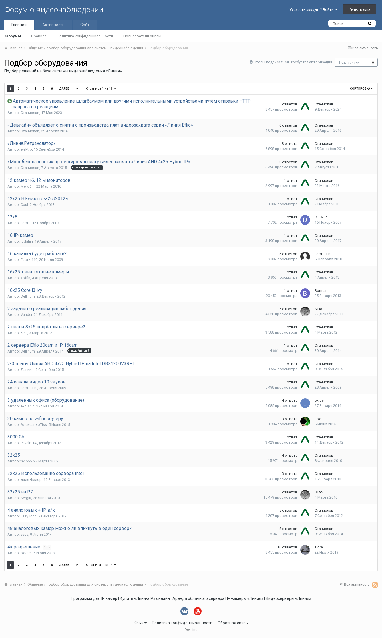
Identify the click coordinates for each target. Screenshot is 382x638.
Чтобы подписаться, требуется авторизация (293, 62)
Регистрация (359, 9)
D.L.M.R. (321, 217)
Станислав (30, 113)
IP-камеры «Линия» (245, 598)
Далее (64, 88)
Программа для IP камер (94, 598)
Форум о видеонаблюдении (53, 9)
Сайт (84, 25)
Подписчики (349, 62)
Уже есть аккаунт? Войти (313, 9)
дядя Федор (31, 479)
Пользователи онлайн (142, 36)
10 (372, 62)
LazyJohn (29, 516)
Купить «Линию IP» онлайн (145, 598)
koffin (25, 278)
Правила (39, 36)
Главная (19, 25)
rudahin (27, 241)
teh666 (26, 461)
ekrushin (28, 406)
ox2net (26, 553)
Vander (26, 314)
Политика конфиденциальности (85, 36)
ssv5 (24, 534)
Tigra (319, 547)
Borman (321, 290)
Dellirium (28, 296)
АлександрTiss (34, 424)
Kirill (24, 333)
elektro (26, 149)
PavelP (26, 443)
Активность (53, 25)
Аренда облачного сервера (198, 598)
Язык (140, 623)
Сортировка (361, 88)
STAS (319, 309)
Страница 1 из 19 (101, 88)
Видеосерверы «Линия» (288, 598)
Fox (318, 419)
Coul (24, 204)
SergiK (26, 498)
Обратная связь (233, 623)
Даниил (27, 369)
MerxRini (28, 186)
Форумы (13, 36)
